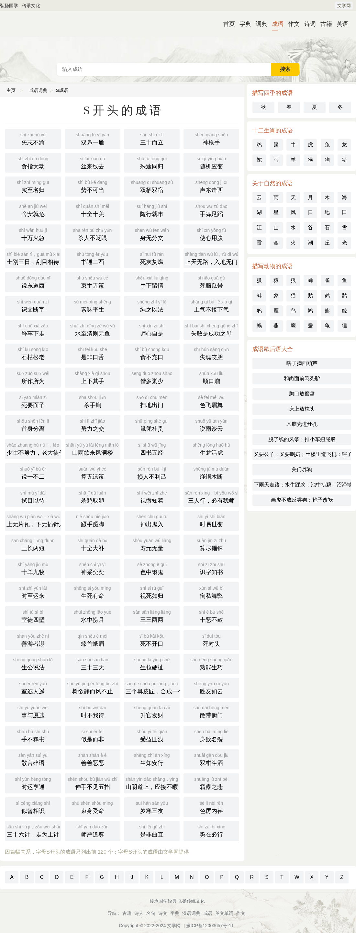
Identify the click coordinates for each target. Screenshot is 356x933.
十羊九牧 (33, 568)
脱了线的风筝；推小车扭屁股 (302, 439)
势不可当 (92, 185)
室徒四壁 (33, 615)
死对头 (211, 639)
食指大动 (33, 162)
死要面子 (33, 400)
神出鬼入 (152, 520)
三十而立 (152, 138)
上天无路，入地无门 (212, 257)
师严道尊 (92, 830)
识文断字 (33, 305)
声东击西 (211, 185)
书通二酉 (92, 257)
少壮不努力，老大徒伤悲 (33, 448)
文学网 (344, 5)
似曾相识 (33, 806)
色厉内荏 (211, 806)
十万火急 (33, 233)
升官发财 (152, 711)
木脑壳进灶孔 (301, 424)
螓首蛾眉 (92, 639)
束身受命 (92, 806)
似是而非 (92, 735)
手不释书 (33, 735)
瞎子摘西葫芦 (301, 363)
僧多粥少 (152, 377)
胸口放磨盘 (302, 393)
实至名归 (33, 185)
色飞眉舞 (211, 400)
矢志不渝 (33, 138)
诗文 (162, 913)
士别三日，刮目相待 (33, 257)
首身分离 (33, 424)
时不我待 (92, 711)
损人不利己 (152, 472)
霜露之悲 (211, 782)
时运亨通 (33, 782)
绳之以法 (152, 305)
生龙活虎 (211, 448)
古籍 (323, 24)
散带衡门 (211, 711)
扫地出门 (152, 400)
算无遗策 (92, 472)
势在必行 (211, 830)
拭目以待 (33, 496)
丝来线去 (92, 162)
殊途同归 (152, 162)
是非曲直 (152, 830)
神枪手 (211, 138)
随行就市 (152, 209)
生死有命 (92, 591)
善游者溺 (33, 639)
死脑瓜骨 (211, 281)
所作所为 (33, 377)
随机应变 (211, 162)
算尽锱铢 (211, 544)
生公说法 (33, 663)
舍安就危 (33, 209)
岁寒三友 (152, 806)
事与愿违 (33, 711)
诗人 (138, 913)
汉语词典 (191, 913)
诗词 (307, 24)
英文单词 (224, 913)
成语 (275, 24)
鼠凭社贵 (152, 424)
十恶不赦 (211, 615)
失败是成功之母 (212, 329)
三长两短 (33, 544)
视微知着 (152, 496)
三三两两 (152, 615)
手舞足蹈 (211, 209)
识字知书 (211, 568)
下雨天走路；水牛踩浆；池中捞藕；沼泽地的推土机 (302, 484)
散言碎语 (33, 758)
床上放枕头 (302, 409)
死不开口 (152, 639)
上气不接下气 (211, 305)
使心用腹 (211, 233)
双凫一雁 (92, 138)
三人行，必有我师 (212, 496)
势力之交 (92, 424)
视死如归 (152, 591)
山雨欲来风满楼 (93, 448)
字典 (242, 24)
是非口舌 (92, 353)
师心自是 (152, 329)
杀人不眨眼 (92, 233)
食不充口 (152, 353)
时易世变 (211, 520)
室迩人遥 (33, 687)
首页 (226, 24)
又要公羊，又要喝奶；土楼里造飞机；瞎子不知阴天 (302, 454)
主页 (11, 90)
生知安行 (152, 758)
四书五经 (152, 448)
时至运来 (33, 591)
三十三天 (92, 663)
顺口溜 (211, 377)
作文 (291, 24)
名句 (150, 913)
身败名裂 (211, 735)
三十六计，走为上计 (33, 830)
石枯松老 (33, 353)
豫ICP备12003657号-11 (210, 925)
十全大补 (92, 544)
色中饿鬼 (152, 568)
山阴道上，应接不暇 (153, 782)
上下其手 (92, 377)
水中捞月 (92, 615)
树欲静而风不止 (92, 687)
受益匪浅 (152, 735)
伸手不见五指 (92, 782)
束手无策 (92, 281)
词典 (259, 24)
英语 (340, 24)
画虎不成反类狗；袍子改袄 (302, 500)
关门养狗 (302, 469)
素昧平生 (92, 305)
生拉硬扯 (152, 663)
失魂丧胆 (211, 353)
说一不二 (33, 472)
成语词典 (178, 36)
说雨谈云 (211, 424)
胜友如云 (211, 687)
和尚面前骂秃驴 (302, 378)
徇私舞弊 (211, 591)
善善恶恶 (92, 758)
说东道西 (33, 281)
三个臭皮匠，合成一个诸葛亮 (153, 687)
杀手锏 (92, 400)
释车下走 (33, 329)
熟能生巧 (211, 663)
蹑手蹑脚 (92, 520)
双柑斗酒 (211, 758)
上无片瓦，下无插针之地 (33, 520)
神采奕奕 (92, 568)
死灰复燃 (152, 257)
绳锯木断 (211, 472)
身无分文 (152, 233)
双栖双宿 (152, 185)
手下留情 (152, 281)
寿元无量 (152, 544)
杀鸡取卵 (92, 496)
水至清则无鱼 (92, 329)
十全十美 (92, 209)
